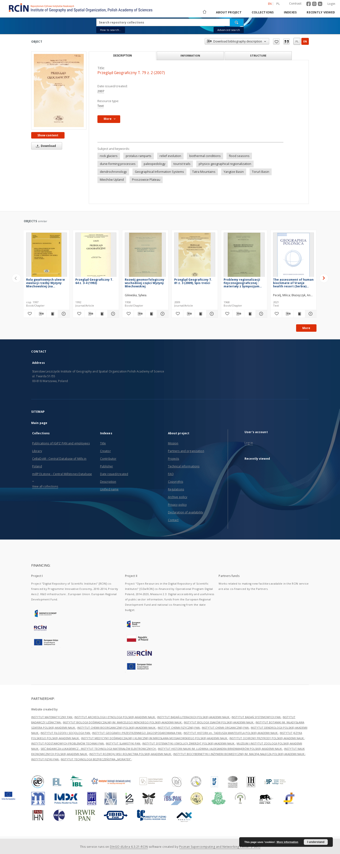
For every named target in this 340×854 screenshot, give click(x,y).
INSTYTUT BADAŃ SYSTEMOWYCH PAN (256, 717)
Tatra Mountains (203, 172)
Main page (39, 423)
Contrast (295, 3)
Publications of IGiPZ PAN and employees (61, 443)
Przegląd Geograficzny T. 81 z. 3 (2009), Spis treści (193, 281)
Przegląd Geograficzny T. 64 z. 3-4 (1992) (94, 281)
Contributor (108, 459)
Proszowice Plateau (146, 180)
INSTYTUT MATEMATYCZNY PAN (52, 717)
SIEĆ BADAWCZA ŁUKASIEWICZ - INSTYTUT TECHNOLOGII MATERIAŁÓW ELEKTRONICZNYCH (98, 748)
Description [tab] (122, 55)
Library (37, 451)
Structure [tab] (258, 55)
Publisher (106, 466)
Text (100, 106)
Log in (249, 443)
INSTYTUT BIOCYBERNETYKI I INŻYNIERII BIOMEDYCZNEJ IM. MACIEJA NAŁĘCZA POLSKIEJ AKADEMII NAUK (239, 754)
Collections (263, 12)
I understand (315, 842)
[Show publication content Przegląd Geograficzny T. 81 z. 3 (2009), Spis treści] (200, 314)
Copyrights (175, 482)
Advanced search (228, 30)
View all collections (45, 486)
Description (108, 482)
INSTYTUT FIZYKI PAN (45, 759)
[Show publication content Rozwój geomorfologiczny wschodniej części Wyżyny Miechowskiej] (151, 314)
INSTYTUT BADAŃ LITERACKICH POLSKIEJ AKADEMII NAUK (193, 717)
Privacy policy (177, 505)
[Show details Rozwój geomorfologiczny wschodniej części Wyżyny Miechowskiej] (161, 314)
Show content (47, 135)
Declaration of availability (185, 512)
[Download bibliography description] (40, 314)
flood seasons (239, 156)
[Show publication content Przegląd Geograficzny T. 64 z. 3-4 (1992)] (101, 314)
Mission (173, 443)
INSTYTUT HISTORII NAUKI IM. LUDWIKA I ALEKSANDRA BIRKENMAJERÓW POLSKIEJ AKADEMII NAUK (220, 748)
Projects (173, 459)
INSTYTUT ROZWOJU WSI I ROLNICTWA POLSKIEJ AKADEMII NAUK (130, 754)
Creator (105, 451)
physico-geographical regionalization (225, 164)
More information (287, 842)
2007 (100, 91)
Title (103, 443)
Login (331, 4)
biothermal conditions (205, 156)
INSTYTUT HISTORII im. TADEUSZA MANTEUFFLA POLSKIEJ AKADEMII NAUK (231, 733)
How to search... (110, 30)
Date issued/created (114, 474)
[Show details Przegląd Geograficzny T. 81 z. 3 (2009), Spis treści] (211, 314)
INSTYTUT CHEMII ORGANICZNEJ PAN (225, 727)
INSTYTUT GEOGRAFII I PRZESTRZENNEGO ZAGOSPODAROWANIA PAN (137, 733)
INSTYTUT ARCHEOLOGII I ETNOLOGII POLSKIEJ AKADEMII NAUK (115, 717)
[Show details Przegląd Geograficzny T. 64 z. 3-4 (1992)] (112, 314)
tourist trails (182, 164)
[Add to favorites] (29, 314)
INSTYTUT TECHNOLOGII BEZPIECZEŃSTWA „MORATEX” (96, 759)
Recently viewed (321, 12)
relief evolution (170, 156)
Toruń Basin (260, 172)
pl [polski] (278, 3)
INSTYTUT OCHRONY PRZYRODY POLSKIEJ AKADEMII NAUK (266, 738)
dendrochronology (113, 172)
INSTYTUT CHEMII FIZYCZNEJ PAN (179, 727)
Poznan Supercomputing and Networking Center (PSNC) (219, 847)
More (306, 328)
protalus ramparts (138, 156)
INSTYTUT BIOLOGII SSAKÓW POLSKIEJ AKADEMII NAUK (219, 722)
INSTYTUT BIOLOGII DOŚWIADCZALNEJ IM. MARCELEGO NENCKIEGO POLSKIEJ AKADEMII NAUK (122, 722)
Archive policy (177, 497)
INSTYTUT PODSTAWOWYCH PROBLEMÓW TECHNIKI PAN (67, 743)
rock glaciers (109, 156)
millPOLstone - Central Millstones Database (62, 474)
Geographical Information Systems (159, 172)
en (305, 41)
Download (45, 146)
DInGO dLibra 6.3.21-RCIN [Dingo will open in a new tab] (129, 847)
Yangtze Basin (234, 172)
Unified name (109, 489)
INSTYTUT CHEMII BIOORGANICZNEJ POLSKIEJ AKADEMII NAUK (116, 727)
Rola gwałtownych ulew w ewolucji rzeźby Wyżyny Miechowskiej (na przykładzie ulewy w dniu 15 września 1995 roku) (45, 283)
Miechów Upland (112, 180)
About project (229, 12)
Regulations (176, 489)
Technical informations (184, 466)
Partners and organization (186, 451)
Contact (173, 520)
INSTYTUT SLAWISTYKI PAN (123, 743)
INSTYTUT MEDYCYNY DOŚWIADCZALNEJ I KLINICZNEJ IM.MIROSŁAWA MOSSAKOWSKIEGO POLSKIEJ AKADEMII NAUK (154, 738)
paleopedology (154, 164)
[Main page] (204, 12)
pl (296, 41)
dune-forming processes (118, 164)
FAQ (171, 474)
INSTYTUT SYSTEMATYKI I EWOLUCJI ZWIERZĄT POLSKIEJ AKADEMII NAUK (188, 743)
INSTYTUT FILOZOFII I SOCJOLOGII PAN (66, 733)
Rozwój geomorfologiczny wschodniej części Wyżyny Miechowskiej (144, 283)
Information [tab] (190, 55)
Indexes (290, 12)
